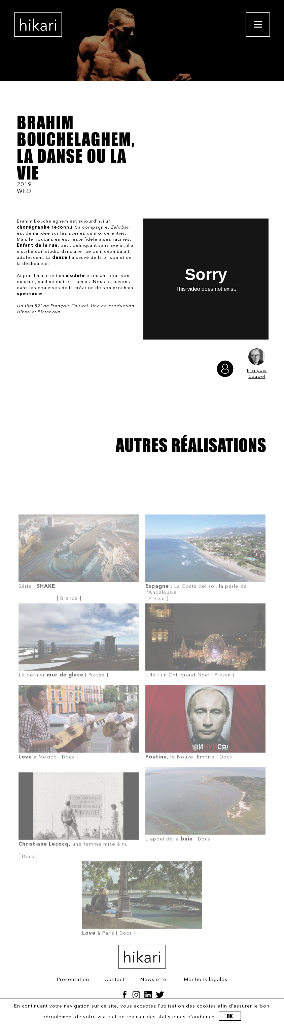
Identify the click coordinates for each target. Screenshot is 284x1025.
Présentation (73, 979)
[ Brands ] (79, 579)
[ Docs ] (79, 741)
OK (230, 1016)
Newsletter (154, 979)
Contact (114, 979)
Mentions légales (205, 979)
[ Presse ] (205, 579)
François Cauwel (257, 363)
